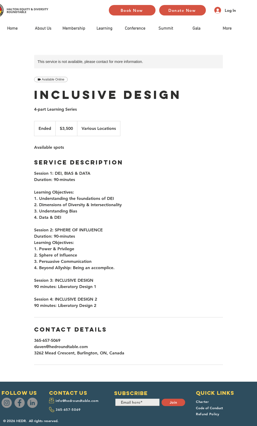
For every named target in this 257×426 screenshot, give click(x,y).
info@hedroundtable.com (77, 400)
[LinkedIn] (32, 403)
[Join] (173, 402)
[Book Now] (132, 10)
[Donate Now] (182, 10)
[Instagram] (7, 403)
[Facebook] (19, 403)
